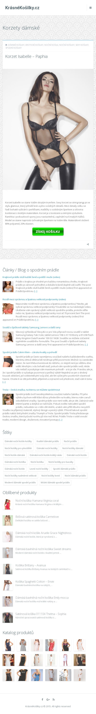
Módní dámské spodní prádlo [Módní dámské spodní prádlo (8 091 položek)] (55, 482)
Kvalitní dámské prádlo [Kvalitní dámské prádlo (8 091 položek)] (48, 441)
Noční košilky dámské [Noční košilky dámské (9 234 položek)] (72, 448)
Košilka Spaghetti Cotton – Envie (34, 581)
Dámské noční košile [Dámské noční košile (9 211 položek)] (77, 455)
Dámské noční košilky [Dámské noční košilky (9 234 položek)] (47, 448)
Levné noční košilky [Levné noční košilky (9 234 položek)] (39, 468)
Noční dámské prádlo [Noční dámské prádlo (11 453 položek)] (75, 475)
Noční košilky (67, 44)
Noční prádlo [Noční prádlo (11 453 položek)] (70, 441)
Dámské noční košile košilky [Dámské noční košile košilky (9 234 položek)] (18, 441)
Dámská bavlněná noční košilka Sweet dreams (43, 549)
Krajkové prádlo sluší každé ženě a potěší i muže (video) (31, 277)
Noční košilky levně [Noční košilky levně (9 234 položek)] (50, 475)
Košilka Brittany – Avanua (30, 565)
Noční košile (51, 44)
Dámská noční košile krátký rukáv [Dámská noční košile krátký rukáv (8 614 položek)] (46, 455)
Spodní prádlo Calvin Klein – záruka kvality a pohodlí (30, 352)
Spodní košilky (13, 47)
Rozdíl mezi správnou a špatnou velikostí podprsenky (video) (34, 299)
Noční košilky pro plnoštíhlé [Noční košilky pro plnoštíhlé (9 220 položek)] (18, 448)
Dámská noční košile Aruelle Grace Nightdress (43, 533)
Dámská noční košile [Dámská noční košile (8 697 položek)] (15, 468)
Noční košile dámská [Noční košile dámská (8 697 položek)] (15, 455)
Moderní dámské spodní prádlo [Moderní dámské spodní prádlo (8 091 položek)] (20, 482)
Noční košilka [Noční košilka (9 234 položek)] (37, 462)
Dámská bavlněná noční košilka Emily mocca (42, 598)
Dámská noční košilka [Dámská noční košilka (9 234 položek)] (15, 462)
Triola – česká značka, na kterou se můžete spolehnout (31, 389)
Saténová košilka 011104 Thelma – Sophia (40, 614)
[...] (35, 291)
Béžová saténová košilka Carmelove (37, 517)
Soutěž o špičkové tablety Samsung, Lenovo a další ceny (32, 327)
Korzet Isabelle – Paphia (26, 56)
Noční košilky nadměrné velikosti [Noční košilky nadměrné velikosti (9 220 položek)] (21, 475)
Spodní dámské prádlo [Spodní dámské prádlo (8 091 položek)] (64, 468)
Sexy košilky (82, 44)
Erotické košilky (34, 44)
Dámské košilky (16, 44)
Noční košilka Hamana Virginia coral (37, 500)
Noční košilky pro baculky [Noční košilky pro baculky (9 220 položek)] (61, 462)
